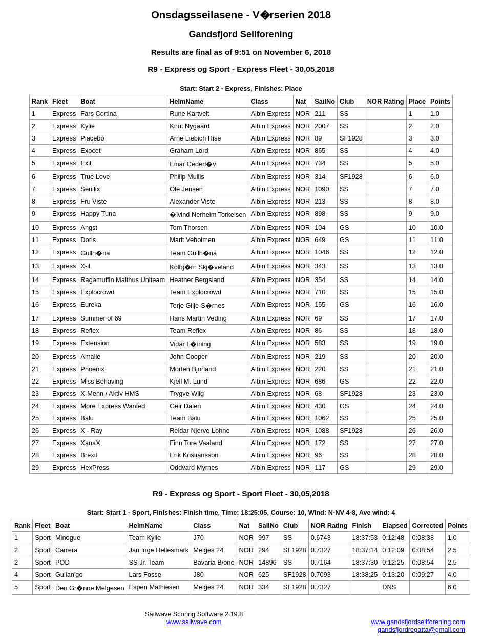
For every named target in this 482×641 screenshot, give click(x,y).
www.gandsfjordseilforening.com (418, 622)
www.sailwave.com (193, 622)
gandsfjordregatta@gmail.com (421, 629)
